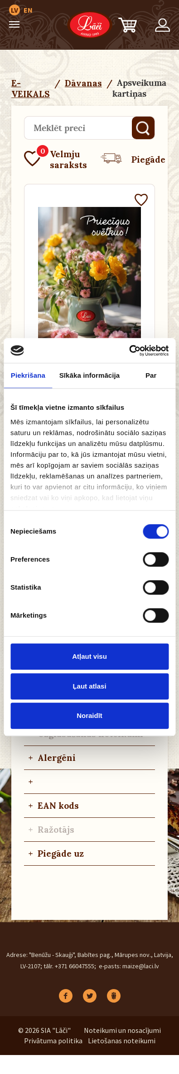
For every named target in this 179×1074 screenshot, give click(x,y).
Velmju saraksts (55, 159)
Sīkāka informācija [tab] (89, 375)
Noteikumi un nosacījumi (122, 1030)
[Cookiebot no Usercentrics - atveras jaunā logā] (129, 350)
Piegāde (133, 159)
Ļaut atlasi (89, 686)
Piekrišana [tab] (28, 375)
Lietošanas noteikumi (121, 1040)
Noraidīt (89, 715)
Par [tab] (151, 375)
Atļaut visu (89, 656)
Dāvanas (83, 83)
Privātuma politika (53, 1040)
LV (14, 9)
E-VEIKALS (30, 88)
